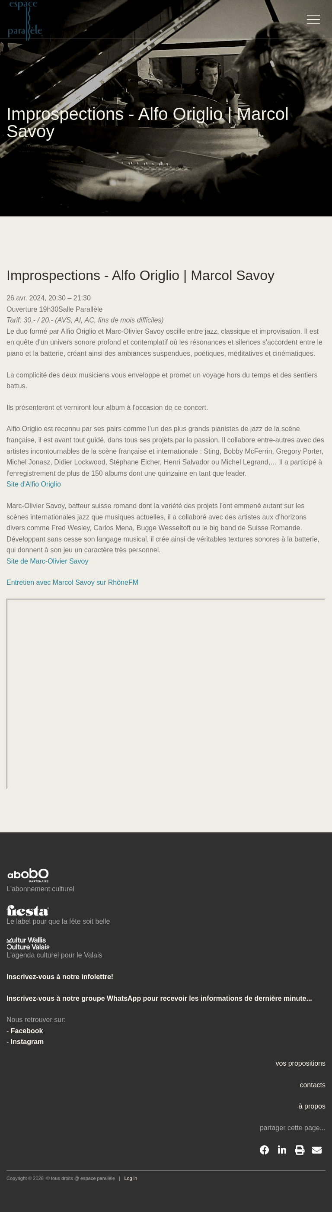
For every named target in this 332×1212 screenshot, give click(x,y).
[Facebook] (264, 1150)
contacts (313, 1085)
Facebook (27, 1031)
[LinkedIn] (282, 1150)
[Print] (299, 1150)
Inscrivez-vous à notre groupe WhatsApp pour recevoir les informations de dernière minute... (159, 998)
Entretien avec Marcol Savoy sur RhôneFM (72, 582)
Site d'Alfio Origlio (33, 484)
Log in (130, 1178)
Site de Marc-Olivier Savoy (47, 561)
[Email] (317, 1150)
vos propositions (300, 1063)
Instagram (27, 1041)
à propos (312, 1106)
